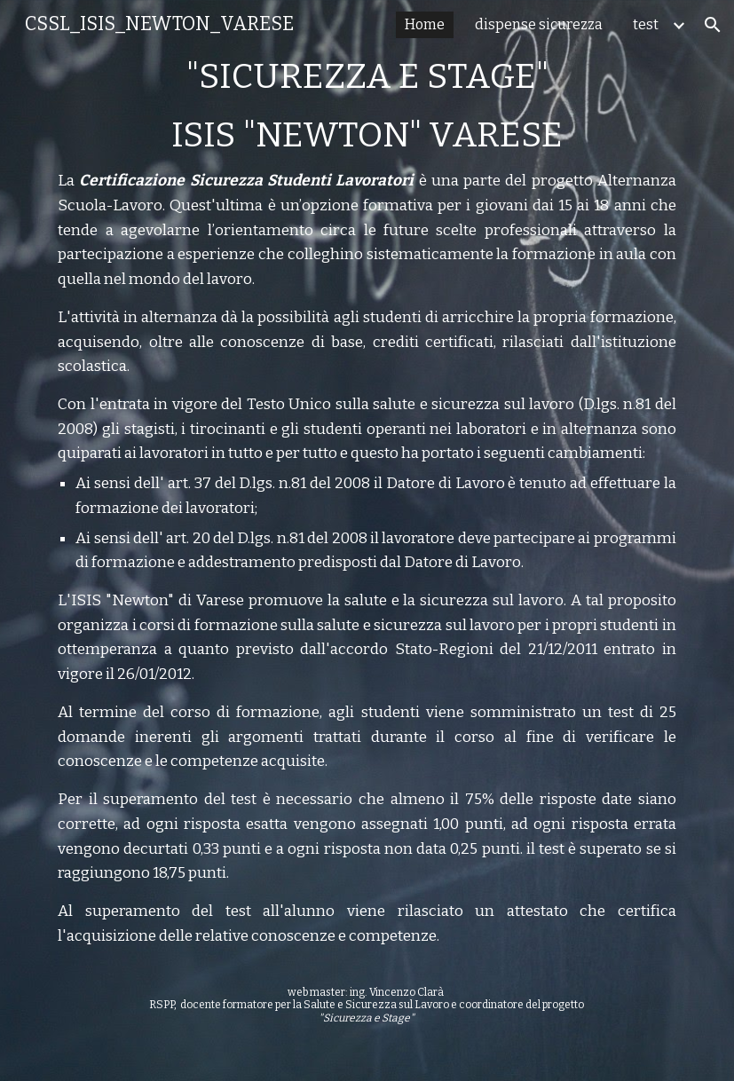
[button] (712, 25)
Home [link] (425, 24)
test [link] (646, 24)
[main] (367, 540)
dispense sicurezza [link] (539, 24)
